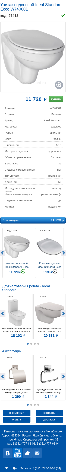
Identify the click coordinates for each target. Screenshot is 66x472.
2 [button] (31, 344)
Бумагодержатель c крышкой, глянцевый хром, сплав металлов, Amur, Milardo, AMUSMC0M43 (17, 391)
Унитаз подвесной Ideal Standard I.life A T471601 (49, 330)
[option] (16, 252)
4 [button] (38, 344)
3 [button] (35, 344)
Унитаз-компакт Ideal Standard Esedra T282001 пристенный (17, 330)
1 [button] (28, 344)
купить (56, 99)
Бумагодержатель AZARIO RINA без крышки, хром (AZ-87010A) (49, 391)
